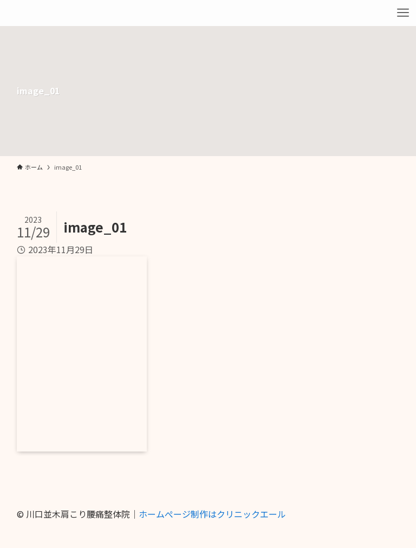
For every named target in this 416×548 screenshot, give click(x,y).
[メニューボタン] (403, 13)
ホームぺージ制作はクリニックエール (212, 513)
